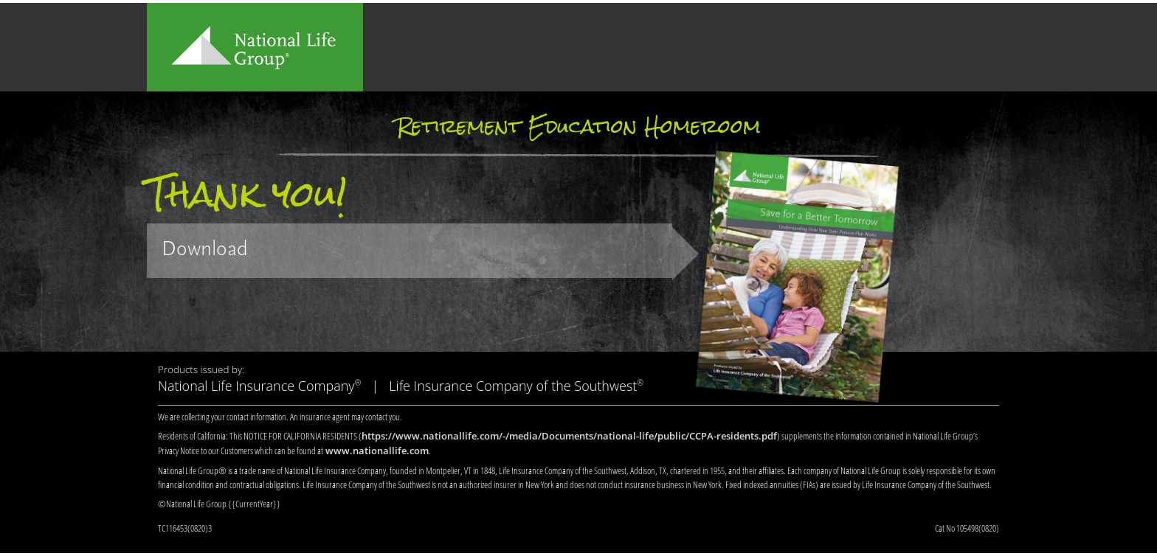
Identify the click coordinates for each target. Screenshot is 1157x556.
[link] (409, 250)
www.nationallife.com (377, 450)
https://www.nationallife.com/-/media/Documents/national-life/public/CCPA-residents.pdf (569, 435)
